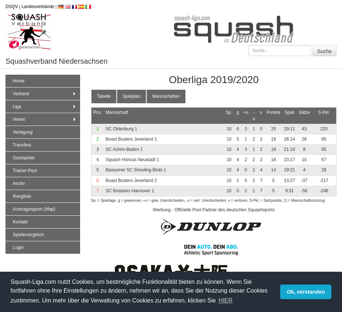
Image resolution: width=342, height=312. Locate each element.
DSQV (11, 6)
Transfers (22, 145)
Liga (45, 106)
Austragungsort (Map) (34, 209)
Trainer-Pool (25, 170)
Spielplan (131, 96)
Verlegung (23, 132)
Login (18, 247)
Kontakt (20, 221)
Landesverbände (38, 6)
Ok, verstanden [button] (306, 292)
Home (19, 80)
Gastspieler (24, 157)
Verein (45, 119)
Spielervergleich (28, 234)
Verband (45, 93)
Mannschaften (166, 96)
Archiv (19, 183)
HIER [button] (226, 300)
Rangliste (22, 196)
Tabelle (104, 96)
